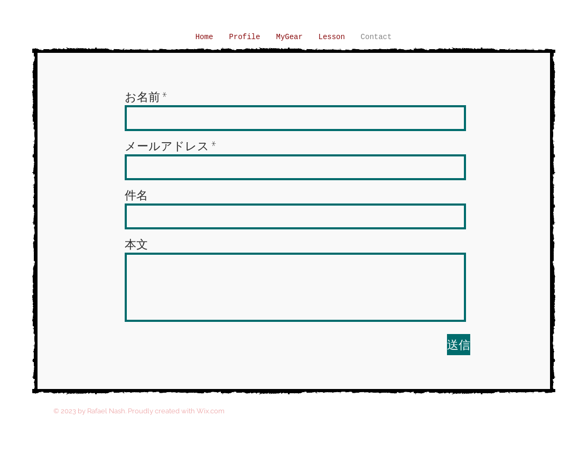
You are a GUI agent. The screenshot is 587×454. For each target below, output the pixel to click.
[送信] (458, 344)
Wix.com (211, 411)
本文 (136, 244)
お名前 (142, 97)
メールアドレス (167, 146)
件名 (136, 195)
